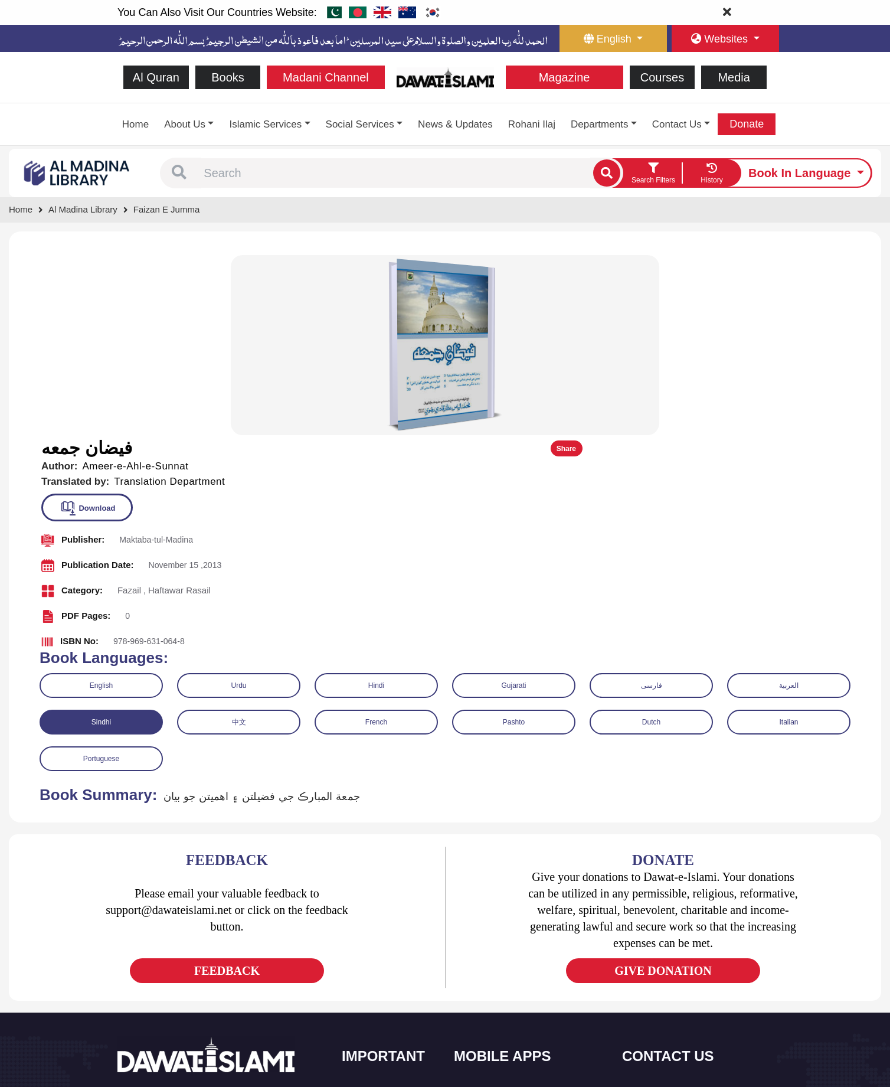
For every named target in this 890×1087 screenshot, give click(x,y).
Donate (746, 124)
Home (135, 124)
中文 (239, 540)
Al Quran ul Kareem (502, 937)
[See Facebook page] (128, 969)
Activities (371, 1011)
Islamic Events (381, 962)
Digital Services (495, 1011)
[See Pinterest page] (213, 969)
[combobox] (396, 173)
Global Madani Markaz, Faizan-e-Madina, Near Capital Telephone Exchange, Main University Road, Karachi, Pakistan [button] (699, 1014)
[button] (179, 173)
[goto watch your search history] (711, 173)
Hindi (376, 503)
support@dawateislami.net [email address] (688, 964)
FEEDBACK (227, 787)
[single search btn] (606, 173)
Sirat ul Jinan (491, 912)
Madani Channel (326, 77)
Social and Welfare (388, 912)
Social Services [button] (360, 124)
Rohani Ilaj (531, 124)
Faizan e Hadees (497, 986)
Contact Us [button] (677, 124)
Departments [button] (599, 124)
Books (227, 77)
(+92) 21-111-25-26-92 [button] (681, 939)
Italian (788, 540)
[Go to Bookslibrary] (77, 172)
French (376, 540)
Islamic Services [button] (265, 124)
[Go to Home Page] (445, 76)
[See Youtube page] (171, 969)
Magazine (564, 77)
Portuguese (101, 576)
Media (734, 77)
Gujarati (513, 503)
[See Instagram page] (192, 969)
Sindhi (101, 540)
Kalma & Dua (491, 1036)
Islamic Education (386, 1036)
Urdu (238, 503)
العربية (789, 503)
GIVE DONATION (663, 787)
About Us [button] (184, 124)
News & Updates (455, 124)
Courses (662, 77)
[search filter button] (653, 173)
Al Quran (156, 77)
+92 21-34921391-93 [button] (678, 913)
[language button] (613, 38)
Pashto (514, 540)
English (101, 503)
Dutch (651, 540)
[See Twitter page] (149, 969)
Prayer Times (491, 962)
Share (841, 266)
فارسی (651, 503)
